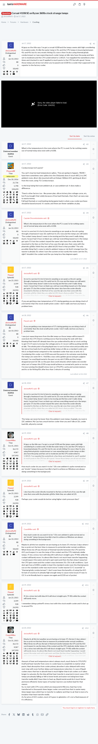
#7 (87, 383)
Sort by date (75, 136)
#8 (87, 433)
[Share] (90, 43)
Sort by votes (89, 136)
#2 (87, 144)
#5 (87, 268)
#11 (87, 585)
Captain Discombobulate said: (35, 218)
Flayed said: (28, 321)
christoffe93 (8, 16)
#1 (94, 44)
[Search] (94, 4)
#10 (87, 524)
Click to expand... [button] (55, 296)
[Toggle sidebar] (89, 4)
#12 (87, 628)
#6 (87, 315)
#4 (87, 213)
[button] (3, 4)
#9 (87, 481)
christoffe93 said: (30, 273)
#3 (87, 164)
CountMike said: (30, 529)
